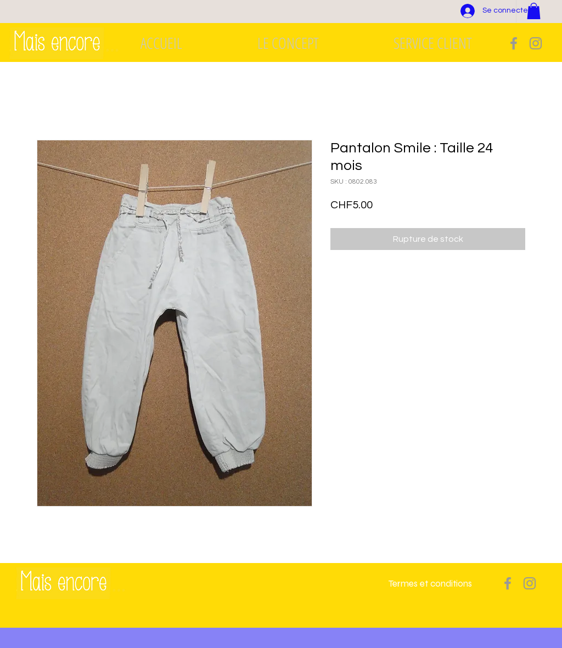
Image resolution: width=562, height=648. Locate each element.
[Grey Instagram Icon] (535, 43)
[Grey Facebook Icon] (513, 43)
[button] (534, 11)
